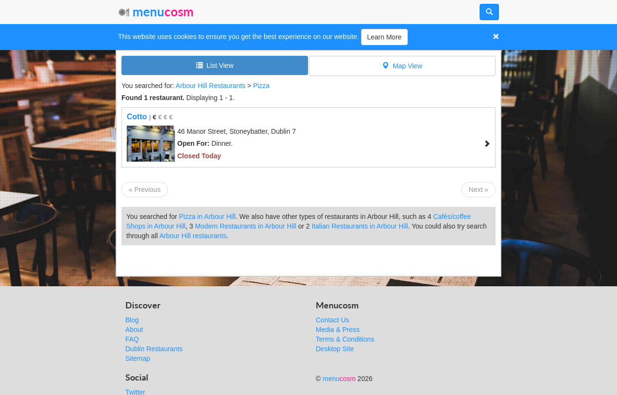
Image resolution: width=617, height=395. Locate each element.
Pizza (261, 85)
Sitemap (137, 358)
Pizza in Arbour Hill (207, 216)
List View (215, 65)
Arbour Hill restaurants (193, 236)
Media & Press (338, 329)
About (134, 329)
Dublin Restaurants (154, 349)
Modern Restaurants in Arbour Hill (245, 226)
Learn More (384, 37)
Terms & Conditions (345, 339)
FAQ (132, 339)
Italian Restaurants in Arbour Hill (359, 226)
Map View (402, 66)
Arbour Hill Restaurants (210, 85)
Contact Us (332, 320)
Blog (132, 320)
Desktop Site (335, 349)
